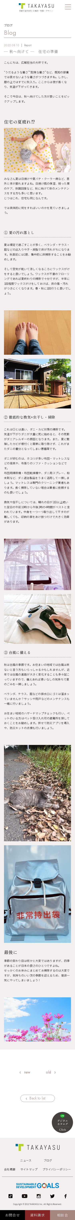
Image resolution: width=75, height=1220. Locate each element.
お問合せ (12, 1214)
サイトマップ (29, 1169)
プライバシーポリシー (56, 1169)
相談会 (62, 1214)
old (48, 1072)
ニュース (25, 1160)
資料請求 (37, 1214)
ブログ (48, 1160)
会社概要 (9, 1169)
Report (28, 45)
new (27, 1072)
